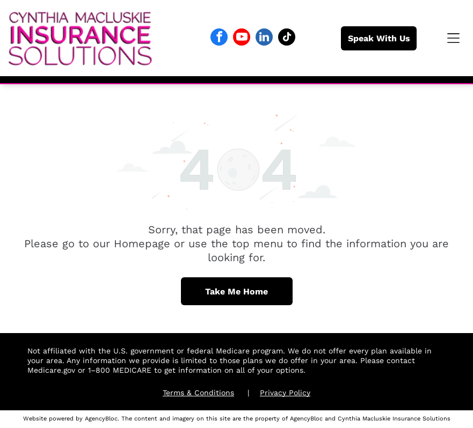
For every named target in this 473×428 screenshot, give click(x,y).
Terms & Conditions (198, 392)
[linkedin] (264, 38)
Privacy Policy (285, 392)
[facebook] (219, 38)
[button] (453, 38)
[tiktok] (286, 38)
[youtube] (241, 38)
